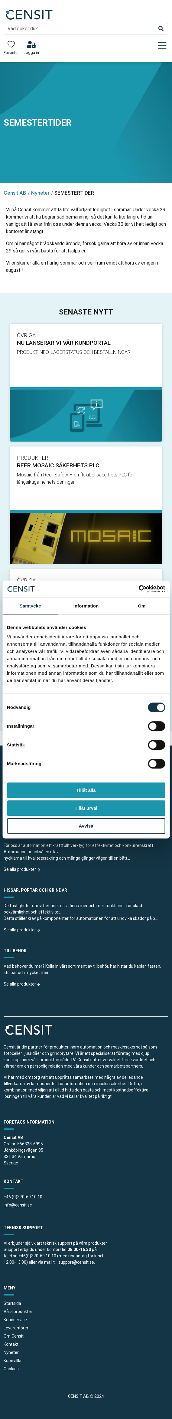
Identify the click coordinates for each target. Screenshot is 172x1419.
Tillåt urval (86, 808)
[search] (86, 29)
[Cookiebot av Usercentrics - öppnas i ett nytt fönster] (138, 589)
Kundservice (15, 1319)
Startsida (12, 1303)
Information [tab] (86, 605)
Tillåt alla (86, 790)
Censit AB (15, 193)
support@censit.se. (76, 1262)
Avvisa (86, 825)
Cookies (11, 1368)
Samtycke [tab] (30, 605)
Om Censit (14, 1336)
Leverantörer (16, 1327)
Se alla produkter (22, 869)
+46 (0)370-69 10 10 (23, 1196)
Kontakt (11, 1344)
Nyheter (40, 193)
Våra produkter (18, 1311)
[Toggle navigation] (162, 46)
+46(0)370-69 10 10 (37, 1255)
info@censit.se (18, 1205)
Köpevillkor (14, 1360)
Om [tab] (141, 605)
